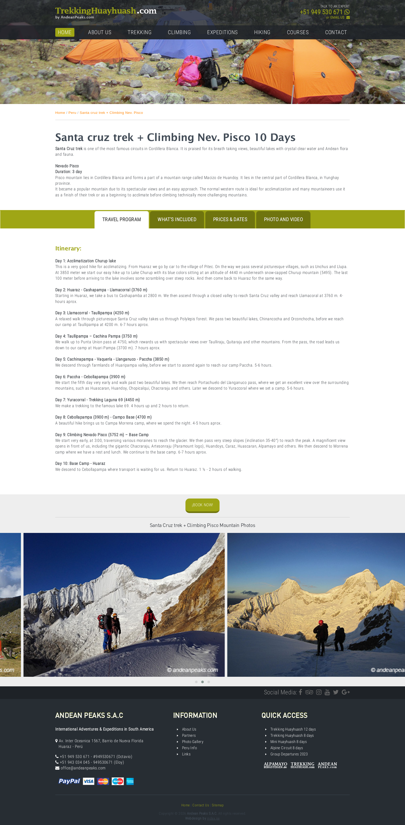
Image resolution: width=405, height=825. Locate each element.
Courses (298, 32)
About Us (99, 32)
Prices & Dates (230, 219)
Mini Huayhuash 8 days (288, 741)
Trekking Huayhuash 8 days (292, 735)
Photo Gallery (192, 741)
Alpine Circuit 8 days (286, 748)
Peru (72, 113)
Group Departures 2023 (289, 754)
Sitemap (218, 805)
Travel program (121, 219)
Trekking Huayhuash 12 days (293, 729)
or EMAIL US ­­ (338, 17)
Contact (336, 32)
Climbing (179, 32)
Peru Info (189, 748)
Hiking (262, 32)
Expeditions (222, 32)
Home (65, 32)
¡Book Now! (202, 504)
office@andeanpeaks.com (83, 767)
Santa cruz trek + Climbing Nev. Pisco (111, 113)
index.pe (213, 818)
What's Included (177, 219)
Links (186, 754)
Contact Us (200, 805)
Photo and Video (283, 219)
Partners (189, 735)
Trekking (140, 32)
